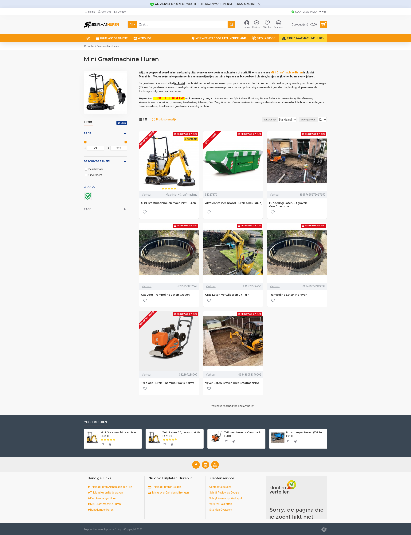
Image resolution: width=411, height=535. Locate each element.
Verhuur (146, 194)
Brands (89, 187)
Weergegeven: (309, 119)
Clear (123, 122)
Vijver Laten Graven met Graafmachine (232, 383)
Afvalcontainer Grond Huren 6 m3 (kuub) (233, 203)
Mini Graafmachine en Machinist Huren (168, 203)
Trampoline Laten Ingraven (288, 294)
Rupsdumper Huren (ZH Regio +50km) (306, 432)
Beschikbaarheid (97, 161)
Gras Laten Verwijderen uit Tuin (227, 294)
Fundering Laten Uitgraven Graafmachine (288, 204)
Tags (87, 209)
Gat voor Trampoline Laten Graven (165, 294)
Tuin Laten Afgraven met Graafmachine (182, 432)
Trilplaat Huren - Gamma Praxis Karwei (168, 383)
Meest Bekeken (95, 422)
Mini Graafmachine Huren (287, 72)
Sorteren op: (264, 119)
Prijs (87, 133)
